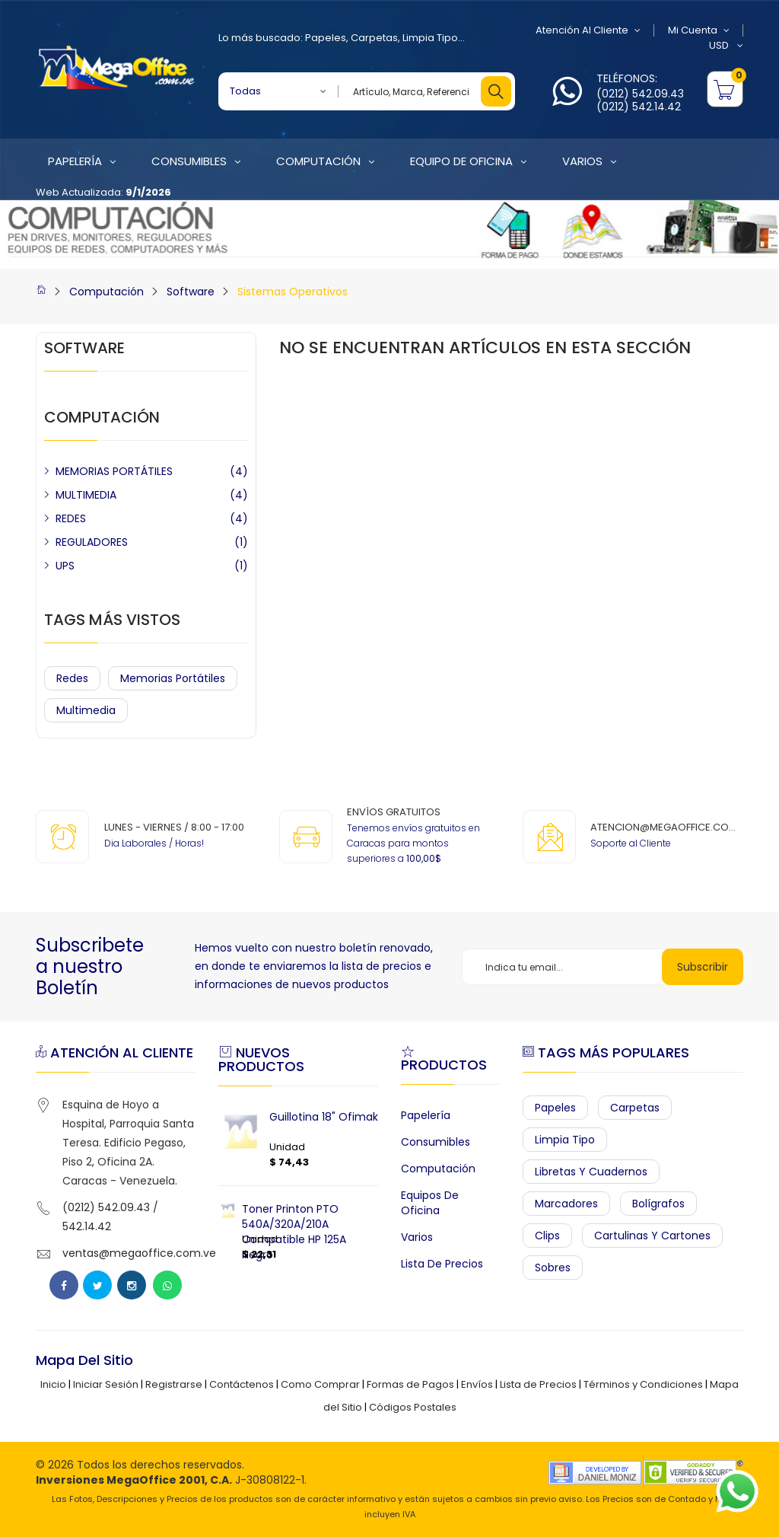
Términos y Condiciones (643, 1384)
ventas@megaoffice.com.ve (139, 1253)
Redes (72, 678)
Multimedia (86, 710)
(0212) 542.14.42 (638, 106)
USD (726, 45)
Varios (417, 1237)
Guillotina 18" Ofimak (323, 1116)
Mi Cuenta (699, 30)
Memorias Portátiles (172, 678)
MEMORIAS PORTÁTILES (114, 471)
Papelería (425, 1115)
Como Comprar (320, 1384)
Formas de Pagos (410, 1384)
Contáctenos (241, 1384)
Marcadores (566, 1203)
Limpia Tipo (430, 37)
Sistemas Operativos (292, 291)
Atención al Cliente (588, 30)
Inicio (53, 1384)
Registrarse (173, 1384)
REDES (71, 518)
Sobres (553, 1267)
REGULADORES (92, 542)
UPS (65, 565)
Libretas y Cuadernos (591, 1171)
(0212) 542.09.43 (640, 93)
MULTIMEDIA (86, 494)
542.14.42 (86, 1226)
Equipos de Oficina (430, 1203)
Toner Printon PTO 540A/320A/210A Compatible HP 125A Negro (294, 1231)
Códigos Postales (412, 1407)
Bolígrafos (658, 1203)
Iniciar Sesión (105, 1384)
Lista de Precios (442, 1263)
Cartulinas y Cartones (652, 1235)
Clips (547, 1235)
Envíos (477, 1384)
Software (191, 291)
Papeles (325, 37)
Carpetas (374, 37)
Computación (106, 291)
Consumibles (435, 1142)
